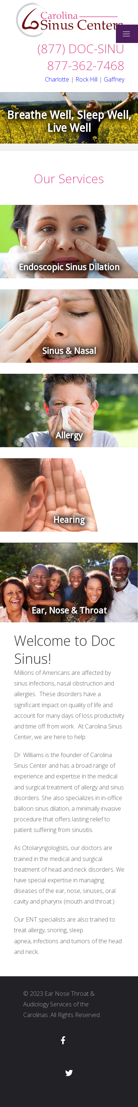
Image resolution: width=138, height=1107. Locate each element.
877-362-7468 (85, 65)
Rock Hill (86, 79)
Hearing (69, 520)
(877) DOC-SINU (81, 48)
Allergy (69, 435)
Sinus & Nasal (69, 351)
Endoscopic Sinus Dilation (69, 267)
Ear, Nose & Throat (69, 610)
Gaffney (114, 79)
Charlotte (57, 79)
